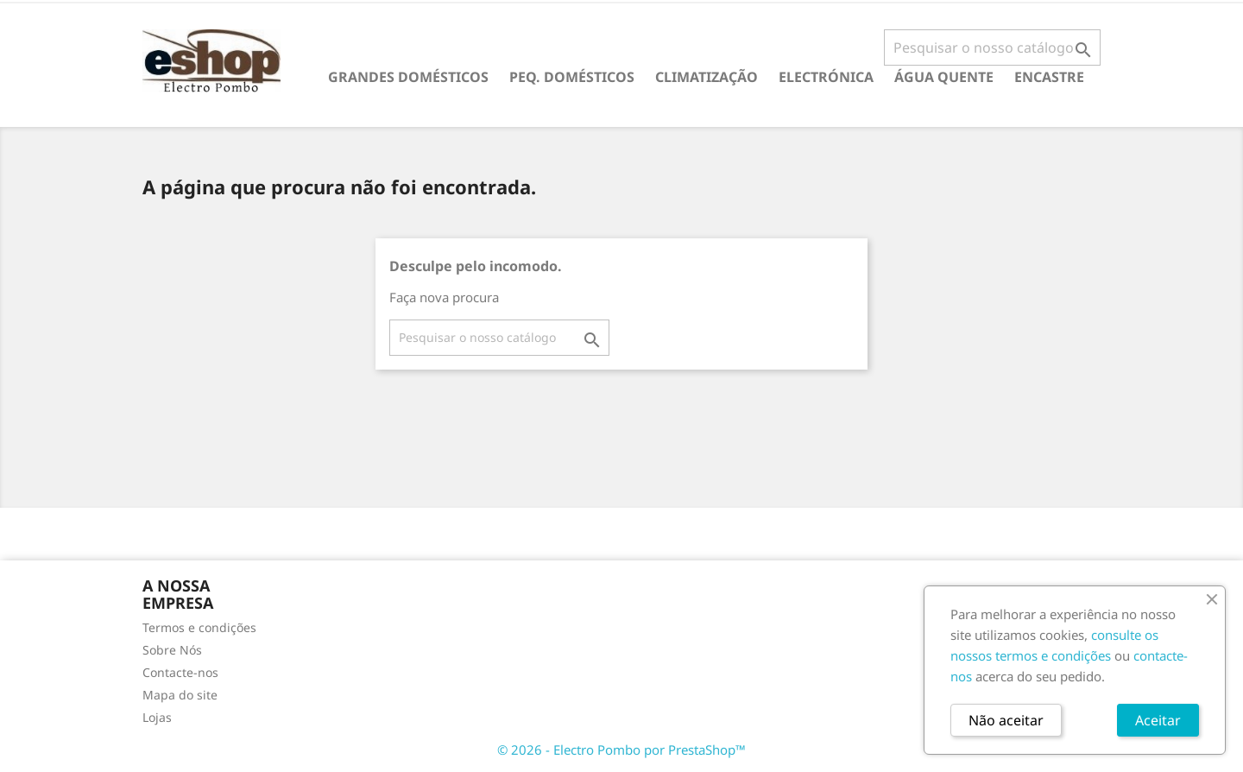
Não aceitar (1006, 720)
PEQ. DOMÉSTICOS (571, 76)
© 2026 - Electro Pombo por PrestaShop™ (621, 749)
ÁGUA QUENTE (944, 76)
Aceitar (1158, 720)
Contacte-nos (180, 672)
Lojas (157, 717)
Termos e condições (199, 627)
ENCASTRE (1049, 76)
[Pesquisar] (992, 47)
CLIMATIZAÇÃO (706, 76)
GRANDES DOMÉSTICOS (408, 76)
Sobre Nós (172, 650)
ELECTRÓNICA (826, 76)
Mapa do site (180, 695)
